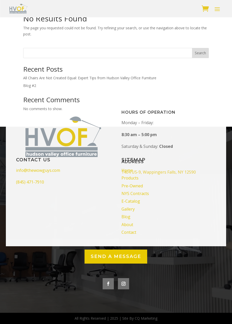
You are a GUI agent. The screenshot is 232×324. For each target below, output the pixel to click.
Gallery (128, 209)
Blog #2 (29, 85)
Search (200, 52)
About (127, 224)
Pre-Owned (132, 186)
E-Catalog (130, 201)
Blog (125, 216)
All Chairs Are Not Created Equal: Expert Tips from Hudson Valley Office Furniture (89, 77)
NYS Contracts (135, 193)
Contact (128, 232)
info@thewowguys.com (38, 170)
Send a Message (116, 256)
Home (127, 170)
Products (130, 178)
